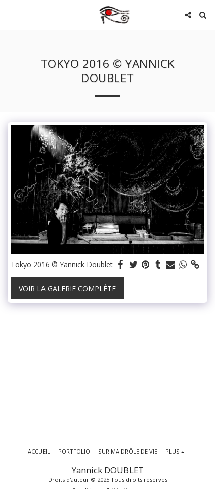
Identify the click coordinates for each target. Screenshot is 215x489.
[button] (11, 14)
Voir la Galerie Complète (67, 288)
